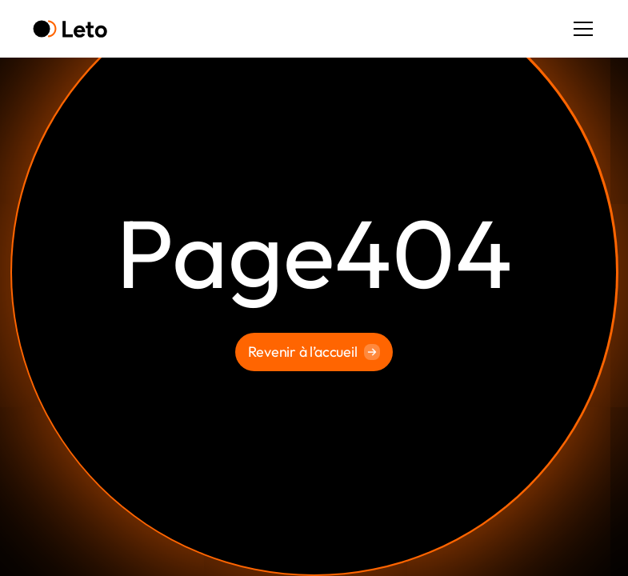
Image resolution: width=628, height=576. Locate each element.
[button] (580, 29)
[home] (70, 29)
